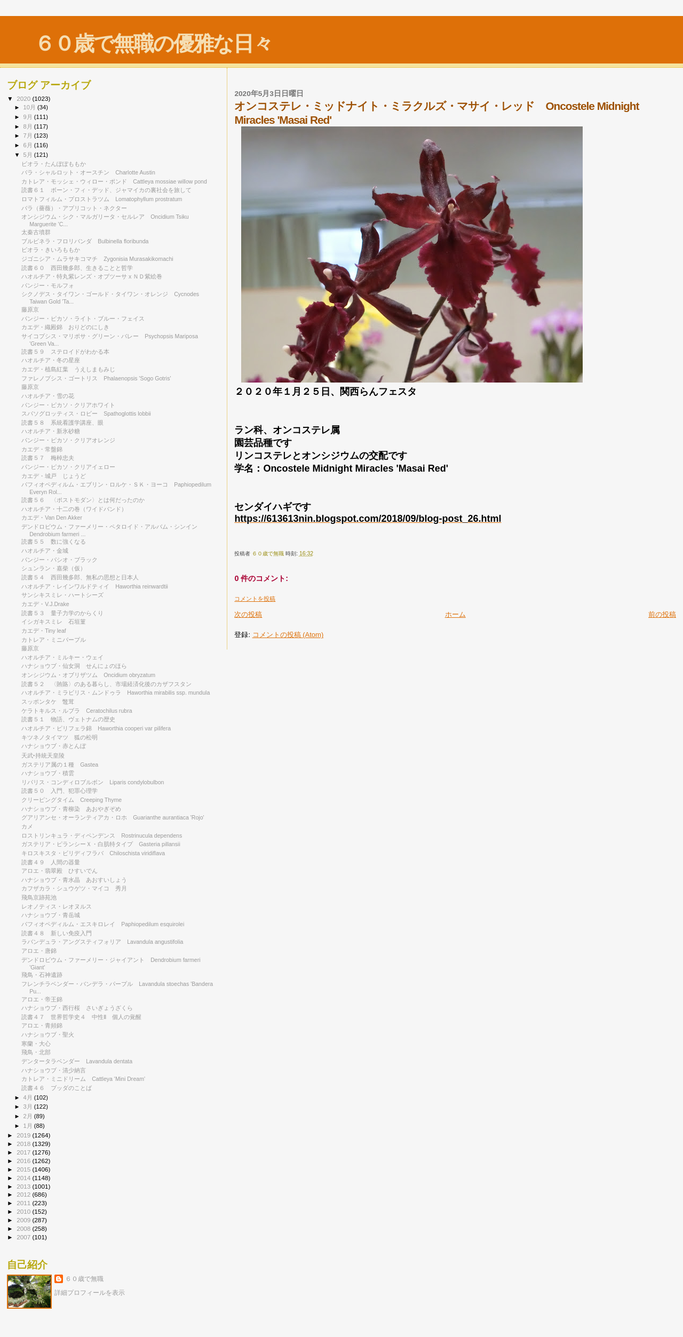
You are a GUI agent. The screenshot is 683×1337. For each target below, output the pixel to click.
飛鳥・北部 (36, 1052)
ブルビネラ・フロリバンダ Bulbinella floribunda (84, 241)
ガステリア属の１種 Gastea (59, 764)
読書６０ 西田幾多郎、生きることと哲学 (77, 268)
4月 (28, 1097)
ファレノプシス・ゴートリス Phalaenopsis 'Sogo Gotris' (96, 378)
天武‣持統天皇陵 (43, 755)
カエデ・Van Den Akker (51, 517)
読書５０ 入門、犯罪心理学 (59, 790)
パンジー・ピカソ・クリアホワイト (68, 405)
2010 (24, 1211)
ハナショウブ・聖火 (47, 1034)
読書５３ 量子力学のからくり (62, 613)
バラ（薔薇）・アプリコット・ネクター (74, 208)
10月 (30, 107)
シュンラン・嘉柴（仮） (53, 568)
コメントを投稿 (254, 598)
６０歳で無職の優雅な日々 (153, 43)
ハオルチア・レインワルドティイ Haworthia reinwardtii (94, 586)
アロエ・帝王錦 (44, 999)
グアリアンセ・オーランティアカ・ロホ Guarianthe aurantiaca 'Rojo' (112, 817)
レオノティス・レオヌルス (59, 906)
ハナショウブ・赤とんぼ (53, 746)
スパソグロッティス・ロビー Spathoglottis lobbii (86, 413)
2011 (24, 1202)
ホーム (455, 614)
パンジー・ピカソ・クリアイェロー (71, 467)
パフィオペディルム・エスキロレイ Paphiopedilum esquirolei (102, 924)
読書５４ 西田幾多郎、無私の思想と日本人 (80, 577)
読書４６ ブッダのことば (56, 1088)
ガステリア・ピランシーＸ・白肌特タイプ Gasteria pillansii (100, 844)
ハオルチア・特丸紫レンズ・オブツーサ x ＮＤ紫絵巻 (94, 276)
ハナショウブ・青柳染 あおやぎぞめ (71, 809)
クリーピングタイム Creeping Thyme (71, 800)
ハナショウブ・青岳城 (50, 915)
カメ (27, 826)
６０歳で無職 (84, 1279)
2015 (24, 1169)
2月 (28, 1116)
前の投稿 (662, 614)
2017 (24, 1152)
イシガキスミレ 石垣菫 (53, 621)
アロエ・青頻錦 (44, 1025)
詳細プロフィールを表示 (89, 1292)
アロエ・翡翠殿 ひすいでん (59, 871)
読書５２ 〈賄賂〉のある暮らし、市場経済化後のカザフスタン (106, 684)
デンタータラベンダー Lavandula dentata (76, 1061)
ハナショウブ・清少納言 (53, 1070)
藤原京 (30, 309)
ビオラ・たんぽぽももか (53, 164)
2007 (24, 1236)
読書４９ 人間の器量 (50, 862)
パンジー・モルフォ (50, 285)
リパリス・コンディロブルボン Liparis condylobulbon (92, 782)
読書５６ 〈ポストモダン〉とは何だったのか (83, 500)
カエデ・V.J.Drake (48, 604)
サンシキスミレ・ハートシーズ (65, 595)
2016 (24, 1160)
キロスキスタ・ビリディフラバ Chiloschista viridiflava (93, 853)
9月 (28, 117)
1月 (28, 1126)
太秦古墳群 (36, 232)
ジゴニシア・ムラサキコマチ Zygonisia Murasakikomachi (97, 259)
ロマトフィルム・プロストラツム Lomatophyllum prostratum (101, 199)
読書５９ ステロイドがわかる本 (65, 351)
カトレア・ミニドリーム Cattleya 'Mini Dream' (83, 1079)
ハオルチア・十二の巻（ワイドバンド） (74, 509)
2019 (24, 1135)
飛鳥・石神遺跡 (41, 975)
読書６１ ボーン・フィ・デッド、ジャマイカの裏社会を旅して (109, 190)
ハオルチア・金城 (47, 550)
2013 (24, 1186)
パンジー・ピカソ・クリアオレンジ (68, 440)
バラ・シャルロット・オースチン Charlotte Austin (88, 172)
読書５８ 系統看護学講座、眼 (62, 422)
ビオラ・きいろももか (50, 249)
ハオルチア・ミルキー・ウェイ (65, 657)
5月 (28, 155)
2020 (24, 98)
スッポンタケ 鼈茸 (47, 701)
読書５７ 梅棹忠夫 (47, 458)
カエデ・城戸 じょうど (53, 476)
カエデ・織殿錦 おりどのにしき (65, 327)
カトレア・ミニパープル (53, 639)
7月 (28, 135)
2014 (24, 1177)
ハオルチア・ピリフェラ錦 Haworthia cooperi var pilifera (96, 728)
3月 (28, 1106)
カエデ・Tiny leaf (43, 630)
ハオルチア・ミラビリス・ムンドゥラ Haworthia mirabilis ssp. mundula (115, 692)
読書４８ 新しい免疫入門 (56, 933)
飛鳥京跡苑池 (39, 897)
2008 (24, 1228)
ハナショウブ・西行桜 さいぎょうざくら (77, 1008)
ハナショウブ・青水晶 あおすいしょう (74, 880)
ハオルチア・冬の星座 (53, 360)
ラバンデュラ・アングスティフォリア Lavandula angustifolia (102, 941)
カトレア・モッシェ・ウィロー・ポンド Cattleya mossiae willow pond (114, 181)
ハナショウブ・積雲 (47, 773)
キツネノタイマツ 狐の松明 (59, 737)
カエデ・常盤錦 (41, 449)
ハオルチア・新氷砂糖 (53, 431)
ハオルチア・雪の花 (47, 396)
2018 (24, 1143)
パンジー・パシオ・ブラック (62, 559)
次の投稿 (248, 614)
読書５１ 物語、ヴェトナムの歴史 (68, 719)
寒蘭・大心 (39, 1043)
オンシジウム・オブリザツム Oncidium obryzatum (88, 675)
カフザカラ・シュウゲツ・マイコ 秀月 (74, 888)
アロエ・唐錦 (41, 951)
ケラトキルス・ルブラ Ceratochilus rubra (76, 710)
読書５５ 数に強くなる (53, 541)
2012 (24, 1194)
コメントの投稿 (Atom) (288, 635)
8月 (28, 126)
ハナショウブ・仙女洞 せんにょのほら (74, 666)
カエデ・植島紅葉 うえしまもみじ (68, 369)
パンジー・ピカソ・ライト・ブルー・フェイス (85, 318)
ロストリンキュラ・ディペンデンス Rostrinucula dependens (101, 835)
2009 (24, 1219)
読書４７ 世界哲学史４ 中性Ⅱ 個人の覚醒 (81, 1017)
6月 (28, 145)
